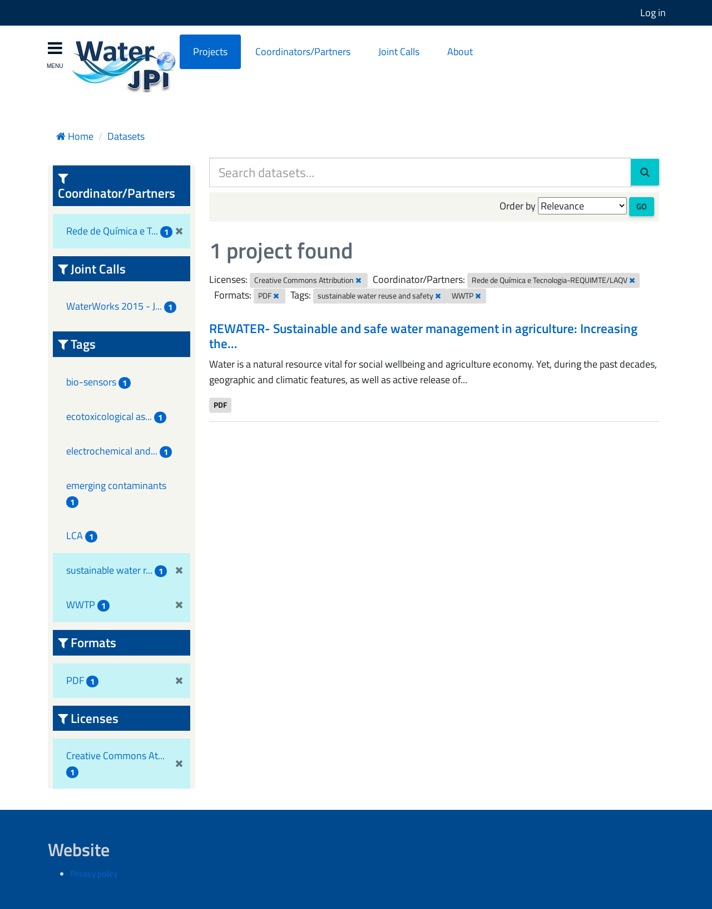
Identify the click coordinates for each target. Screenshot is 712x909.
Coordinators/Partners (302, 51)
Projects (210, 51)
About (460, 51)
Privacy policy (93, 873)
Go (641, 206)
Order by (518, 205)
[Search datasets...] (420, 172)
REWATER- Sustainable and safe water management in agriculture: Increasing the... (423, 336)
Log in (653, 12)
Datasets (126, 136)
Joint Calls (398, 51)
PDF (220, 404)
